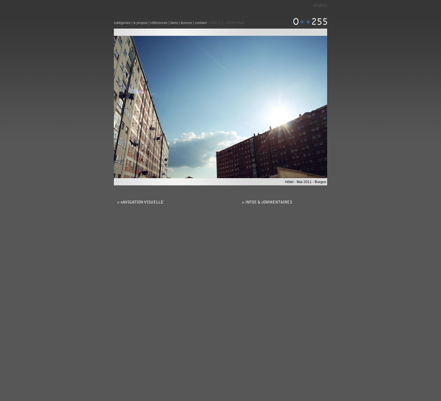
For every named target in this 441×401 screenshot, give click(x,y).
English (320, 5)
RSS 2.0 (216, 23)
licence (186, 23)
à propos (141, 23)
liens (174, 23)
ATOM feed (235, 23)
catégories (122, 23)
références (159, 23)
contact (200, 23)
